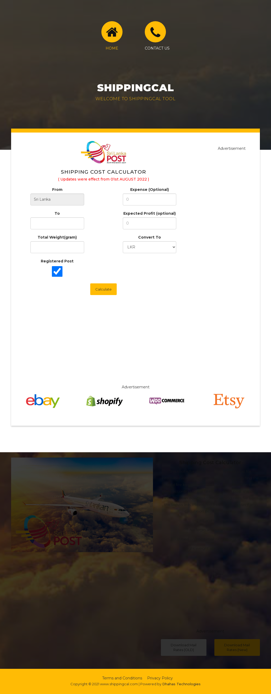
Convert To (149, 237)
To (57, 213)
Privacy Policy (160, 678)
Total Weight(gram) (57, 237)
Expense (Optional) (149, 189)
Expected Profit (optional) (149, 213)
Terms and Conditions (122, 678)
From (57, 189)
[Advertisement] (135, 347)
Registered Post (57, 261)
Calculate (103, 289)
